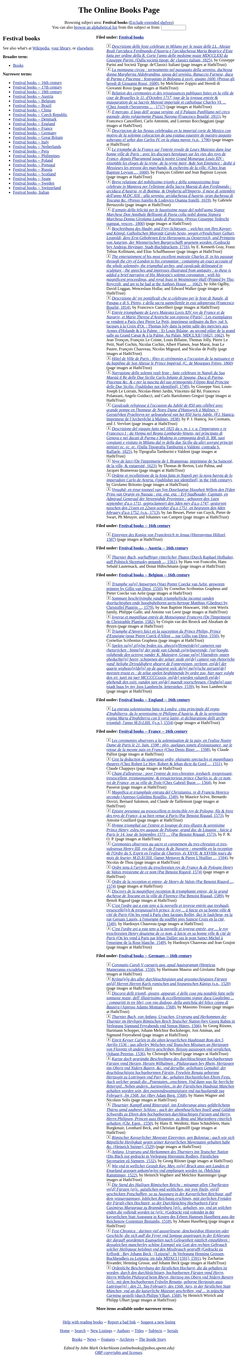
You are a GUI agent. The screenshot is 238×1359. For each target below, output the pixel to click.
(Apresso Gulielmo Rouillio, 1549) (168, 794)
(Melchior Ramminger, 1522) (168, 1170)
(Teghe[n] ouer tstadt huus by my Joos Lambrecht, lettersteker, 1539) (171, 666)
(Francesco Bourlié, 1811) (168, 114)
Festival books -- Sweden (33, 183)
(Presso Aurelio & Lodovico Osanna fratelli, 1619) (171, 191)
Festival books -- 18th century (37, 92)
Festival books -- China (32, 110)
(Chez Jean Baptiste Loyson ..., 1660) (171, 160)
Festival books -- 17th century (37, 87)
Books (18, 65)
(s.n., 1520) (169, 981)
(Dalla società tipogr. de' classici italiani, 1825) (170, 53)
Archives (127, 1339)
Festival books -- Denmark (35, 119)
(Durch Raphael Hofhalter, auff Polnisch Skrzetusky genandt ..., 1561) (170, 559)
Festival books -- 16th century (37, 82)
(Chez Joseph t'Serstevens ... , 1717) (170, 100)
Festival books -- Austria (33, 96)
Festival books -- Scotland (34, 174)
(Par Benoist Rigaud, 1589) (167, 893)
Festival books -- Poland (33, 160)
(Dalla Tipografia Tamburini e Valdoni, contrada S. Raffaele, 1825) (170, 440)
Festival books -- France (32, 128)
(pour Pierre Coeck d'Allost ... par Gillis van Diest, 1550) (164, 633)
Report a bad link (122, 1322)
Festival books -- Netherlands (37, 146)
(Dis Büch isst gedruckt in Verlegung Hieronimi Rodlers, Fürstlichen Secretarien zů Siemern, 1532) (167, 1156)
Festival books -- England (34, 124)
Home (65, 1331)
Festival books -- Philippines (36, 156)
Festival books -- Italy (31, 142)
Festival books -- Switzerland (37, 188)
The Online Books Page (119, 9)
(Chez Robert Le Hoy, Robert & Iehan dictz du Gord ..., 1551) (170, 761)
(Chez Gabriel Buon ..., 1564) (170, 778)
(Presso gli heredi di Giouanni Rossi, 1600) (171, 77)
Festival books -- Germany (35, 133)
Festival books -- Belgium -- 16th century (154, 575)
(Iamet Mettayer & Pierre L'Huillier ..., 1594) (169, 851)
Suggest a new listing (158, 1322)
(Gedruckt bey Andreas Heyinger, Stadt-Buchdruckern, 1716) (171, 237)
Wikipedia (40, 48)
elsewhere (85, 48)
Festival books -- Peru (31, 151)
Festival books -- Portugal (34, 165)
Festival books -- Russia (32, 169)
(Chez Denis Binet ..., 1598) (169, 745)
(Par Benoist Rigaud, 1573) (170, 813)
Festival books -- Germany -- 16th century (155, 956)
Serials (172, 1331)
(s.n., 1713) (171, 501)
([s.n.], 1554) (167, 716)
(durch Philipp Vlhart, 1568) (170, 1282)
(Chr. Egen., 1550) (171, 1114)
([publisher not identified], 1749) (168, 380)
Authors (123, 1331)
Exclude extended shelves (151, 22)
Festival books (131, 37)
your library (60, 48)
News (91, 1339)
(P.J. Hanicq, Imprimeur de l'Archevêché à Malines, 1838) (171, 412)
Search (80, 1331)
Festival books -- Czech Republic (40, 114)
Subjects (155, 1331)
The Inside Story (152, 1339)
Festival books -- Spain (32, 178)
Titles (139, 1331)
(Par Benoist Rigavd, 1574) (170, 869)
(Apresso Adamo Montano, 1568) (170, 1000)
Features (108, 1339)
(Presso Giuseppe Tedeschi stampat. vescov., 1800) (168, 217)
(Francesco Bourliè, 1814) (170, 302)
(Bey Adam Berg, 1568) (170, 1077)
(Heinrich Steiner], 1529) (170, 1142)
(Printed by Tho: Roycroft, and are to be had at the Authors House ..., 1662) (170, 270)
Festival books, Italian (31, 192)
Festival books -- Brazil (32, 105)
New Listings (101, 1331)
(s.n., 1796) (169, 135)
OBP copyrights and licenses (118, 1352)
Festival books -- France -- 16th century (153, 731)
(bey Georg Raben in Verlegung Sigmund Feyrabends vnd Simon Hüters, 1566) (171, 1021)
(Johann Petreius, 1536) (169, 1047)
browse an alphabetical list (95, 27)
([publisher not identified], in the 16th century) (169, 477)
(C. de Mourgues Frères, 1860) (170, 360)
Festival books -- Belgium (34, 101)
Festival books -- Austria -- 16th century (153, 548)
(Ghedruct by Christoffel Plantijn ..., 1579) (167, 603)
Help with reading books (83, 1322)
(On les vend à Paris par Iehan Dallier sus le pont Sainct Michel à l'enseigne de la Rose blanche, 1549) (169, 936)
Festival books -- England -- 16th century (154, 700)
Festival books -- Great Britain (38, 137)
